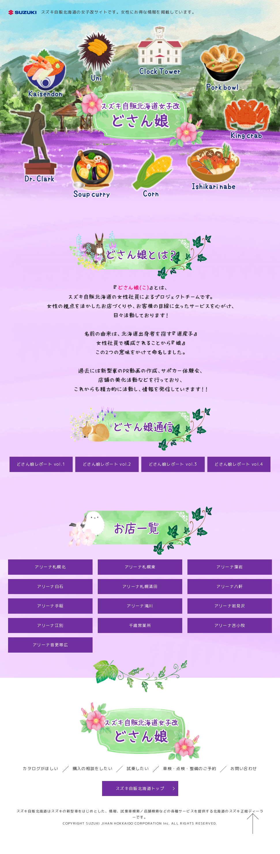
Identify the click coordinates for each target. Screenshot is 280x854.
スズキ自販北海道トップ (140, 788)
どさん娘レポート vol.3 (173, 464)
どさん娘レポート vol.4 (239, 464)
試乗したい (138, 768)
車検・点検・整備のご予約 (189, 768)
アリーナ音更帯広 (50, 644)
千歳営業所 (140, 625)
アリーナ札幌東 (140, 567)
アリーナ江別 (50, 625)
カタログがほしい (40, 768)
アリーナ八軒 (229, 586)
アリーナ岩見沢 (229, 605)
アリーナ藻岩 (229, 567)
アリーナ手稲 (50, 605)
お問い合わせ (243, 768)
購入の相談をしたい (93, 768)
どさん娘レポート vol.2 (107, 464)
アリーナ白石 (50, 586)
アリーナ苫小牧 (229, 625)
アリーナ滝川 (140, 605)
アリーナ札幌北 (50, 567)
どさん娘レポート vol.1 (41, 464)
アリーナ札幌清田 (140, 586)
